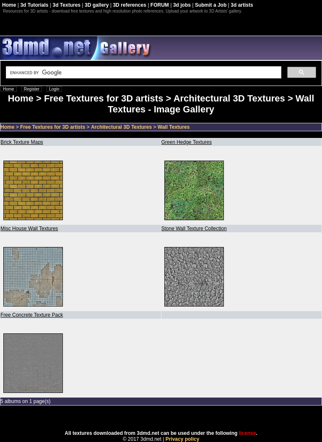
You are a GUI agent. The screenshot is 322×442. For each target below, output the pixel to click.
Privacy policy (183, 439)
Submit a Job (210, 5)
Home (9, 5)
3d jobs (182, 5)
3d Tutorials (34, 5)
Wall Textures (174, 127)
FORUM (160, 5)
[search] (142, 72)
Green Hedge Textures (186, 142)
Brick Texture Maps (21, 142)
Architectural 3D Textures (121, 127)
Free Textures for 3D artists (52, 127)
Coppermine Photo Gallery (171, 418)
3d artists (242, 5)
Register (31, 89)
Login (54, 89)
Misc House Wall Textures (29, 228)
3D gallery (97, 5)
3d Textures (66, 5)
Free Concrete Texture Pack (31, 315)
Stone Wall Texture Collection (194, 228)
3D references (129, 5)
